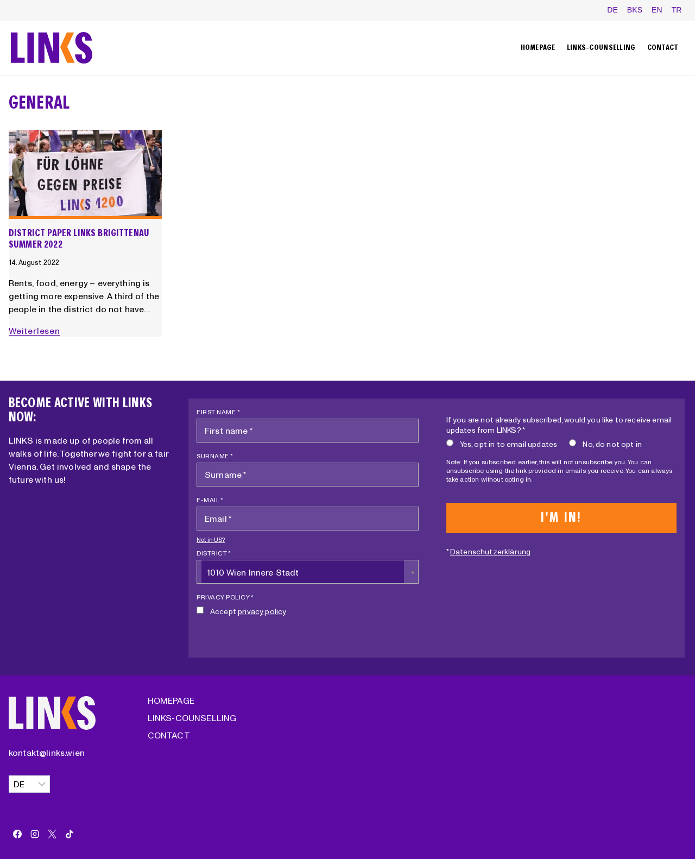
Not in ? (211, 539)
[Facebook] (17, 834)
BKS (635, 9)
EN (657, 9)
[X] (52, 834)
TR (677, 9)
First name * (218, 411)
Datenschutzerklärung (490, 551)
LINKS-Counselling (601, 47)
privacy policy (262, 611)
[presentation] (85, 174)
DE (612, 9)
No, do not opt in (605, 444)
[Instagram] (34, 834)
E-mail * (210, 499)
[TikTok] (69, 834)
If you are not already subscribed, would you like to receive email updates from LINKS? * (559, 424)
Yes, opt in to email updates (501, 444)
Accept (241, 611)
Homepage (538, 47)
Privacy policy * (225, 597)
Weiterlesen (37, 331)
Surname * (215, 455)
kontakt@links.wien (47, 752)
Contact (663, 47)
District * (214, 553)
